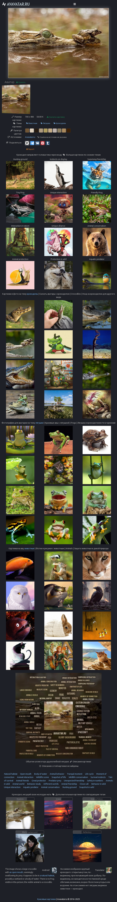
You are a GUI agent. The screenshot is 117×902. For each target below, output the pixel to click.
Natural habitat (10, 774)
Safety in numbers (95, 780)
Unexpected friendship (74, 780)
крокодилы (32, 294)
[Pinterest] (43, 143)
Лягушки (45, 123)
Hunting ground (69, 787)
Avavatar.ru (30, 137)
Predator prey (54, 780)
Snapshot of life (58, 777)
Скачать (21, 82)
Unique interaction (12, 787)
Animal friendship (69, 784)
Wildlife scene (42, 777)
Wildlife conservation (78, 777)
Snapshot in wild (86, 787)
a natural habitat (47, 875)
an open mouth (16, 872)
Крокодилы (60, 123)
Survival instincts (98, 777)
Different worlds (51, 784)
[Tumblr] (48, 143)
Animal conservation (50, 787)
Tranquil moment (74, 774)
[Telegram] (32, 143)
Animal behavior (56, 774)
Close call (84, 784)
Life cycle (89, 774)
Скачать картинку (56, 117)
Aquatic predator (30, 787)
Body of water (40, 774)
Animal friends (22, 780)
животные (29, 548)
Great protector (38, 780)
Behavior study (34, 784)
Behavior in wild (98, 784)
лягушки (39, 423)
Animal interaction (25, 777)
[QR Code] (27, 143)
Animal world (18, 784)
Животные (31, 123)
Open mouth (25, 774)
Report (30, 149)
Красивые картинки (46, 899)
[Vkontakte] (37, 143)
